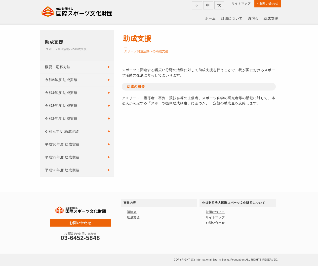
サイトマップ (241, 3)
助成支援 (271, 18)
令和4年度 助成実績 (61, 93)
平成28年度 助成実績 (62, 170)
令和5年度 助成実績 (61, 80)
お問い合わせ (268, 3)
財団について (232, 18)
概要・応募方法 (58, 67)
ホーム (210, 18)
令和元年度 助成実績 (62, 131)
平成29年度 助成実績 (62, 157)
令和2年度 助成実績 (61, 118)
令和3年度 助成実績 (61, 106)
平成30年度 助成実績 (62, 144)
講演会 (253, 18)
